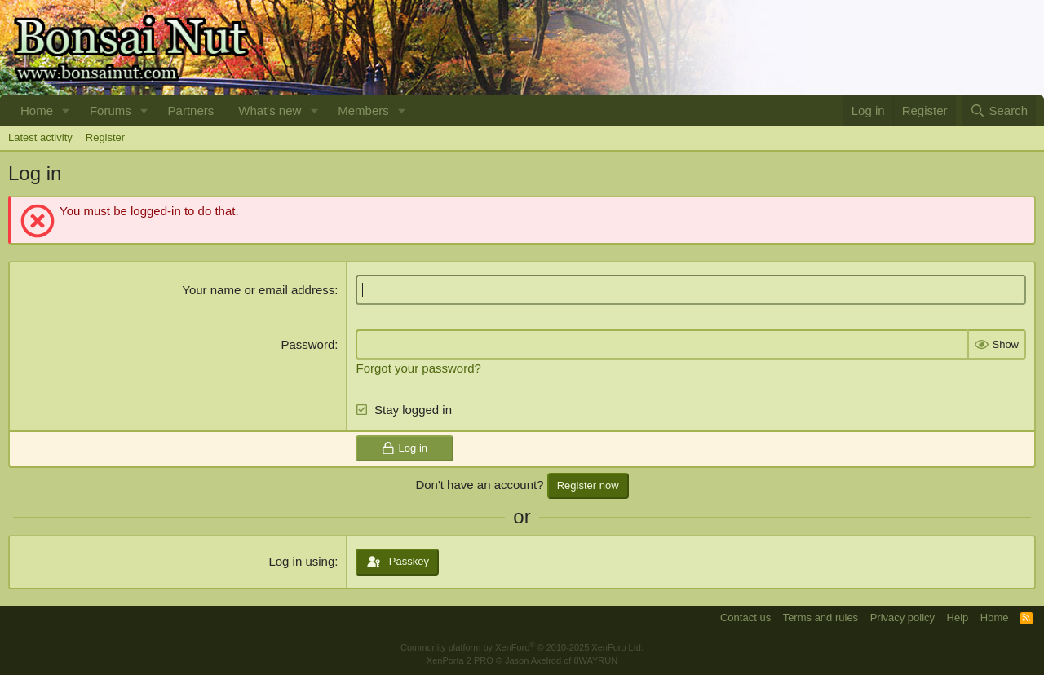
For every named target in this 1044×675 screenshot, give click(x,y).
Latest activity (40, 137)
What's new (269, 110)
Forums (110, 110)
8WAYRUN (595, 660)
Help (958, 617)
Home (36, 110)
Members (363, 110)
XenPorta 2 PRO (460, 660)
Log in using (301, 561)
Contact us (745, 617)
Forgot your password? (418, 368)
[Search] (999, 110)
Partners (191, 110)
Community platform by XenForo (522, 647)
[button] (66, 110)
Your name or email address (258, 290)
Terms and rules (820, 617)
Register (105, 137)
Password (307, 344)
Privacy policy (902, 617)
